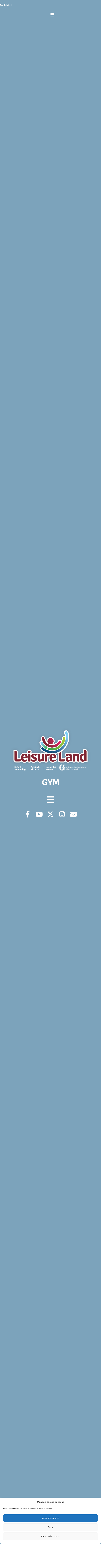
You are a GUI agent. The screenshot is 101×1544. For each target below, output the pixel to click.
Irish (10, 5)
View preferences (50, 1536)
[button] (27, 814)
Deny (50, 1527)
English (4, 5)
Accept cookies (50, 1518)
